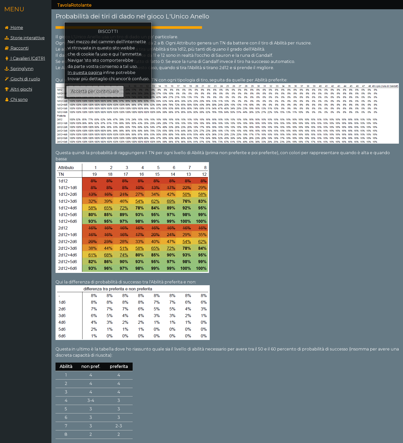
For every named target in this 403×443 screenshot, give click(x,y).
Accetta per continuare (95, 91)
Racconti (16, 48)
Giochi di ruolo (22, 79)
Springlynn (18, 68)
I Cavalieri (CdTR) (24, 58)
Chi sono (16, 99)
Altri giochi (18, 89)
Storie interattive (24, 37)
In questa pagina (85, 72)
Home (13, 27)
